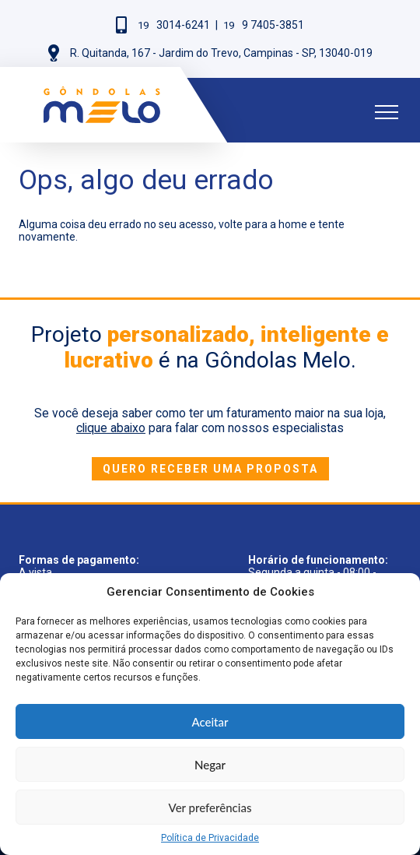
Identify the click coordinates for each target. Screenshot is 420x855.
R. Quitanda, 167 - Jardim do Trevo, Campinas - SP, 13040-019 (221, 53)
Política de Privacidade (210, 837)
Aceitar (209, 722)
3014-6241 (174, 25)
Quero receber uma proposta (210, 469)
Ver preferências (210, 807)
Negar (210, 765)
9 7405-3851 (263, 25)
